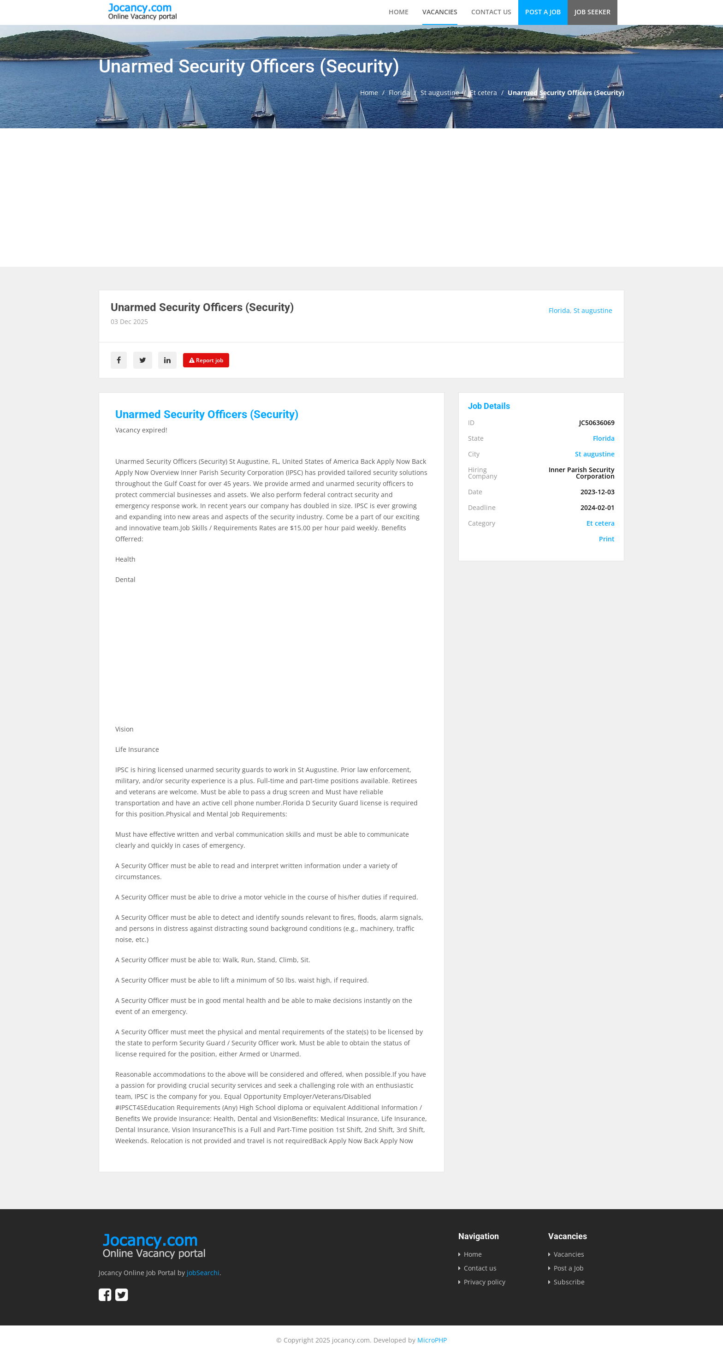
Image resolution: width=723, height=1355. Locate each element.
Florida (399, 93)
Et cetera (483, 93)
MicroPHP (432, 1340)
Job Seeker (592, 11)
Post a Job (543, 11)
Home (399, 11)
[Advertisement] (361, 197)
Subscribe (569, 1281)
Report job (207, 360)
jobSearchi (203, 1272)
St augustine (440, 93)
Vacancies (439, 11)
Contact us (491, 11)
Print (607, 539)
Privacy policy (484, 1281)
